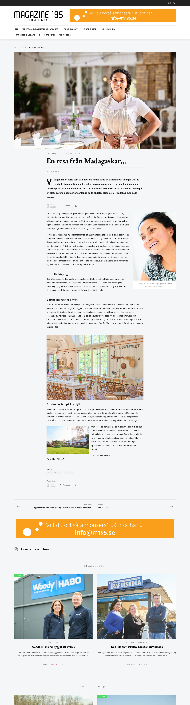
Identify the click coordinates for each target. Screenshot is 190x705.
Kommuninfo (108, 29)
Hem (16, 29)
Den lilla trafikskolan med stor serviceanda (137, 647)
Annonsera (65, 35)
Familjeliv (23, 47)
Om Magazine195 (47, 35)
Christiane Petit (54, 473)
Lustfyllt (69, 473)
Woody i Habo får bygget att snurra (53, 647)
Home (16, 47)
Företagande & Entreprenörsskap (39, 29)
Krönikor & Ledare (25, 35)
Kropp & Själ (89, 29)
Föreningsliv (71, 29)
